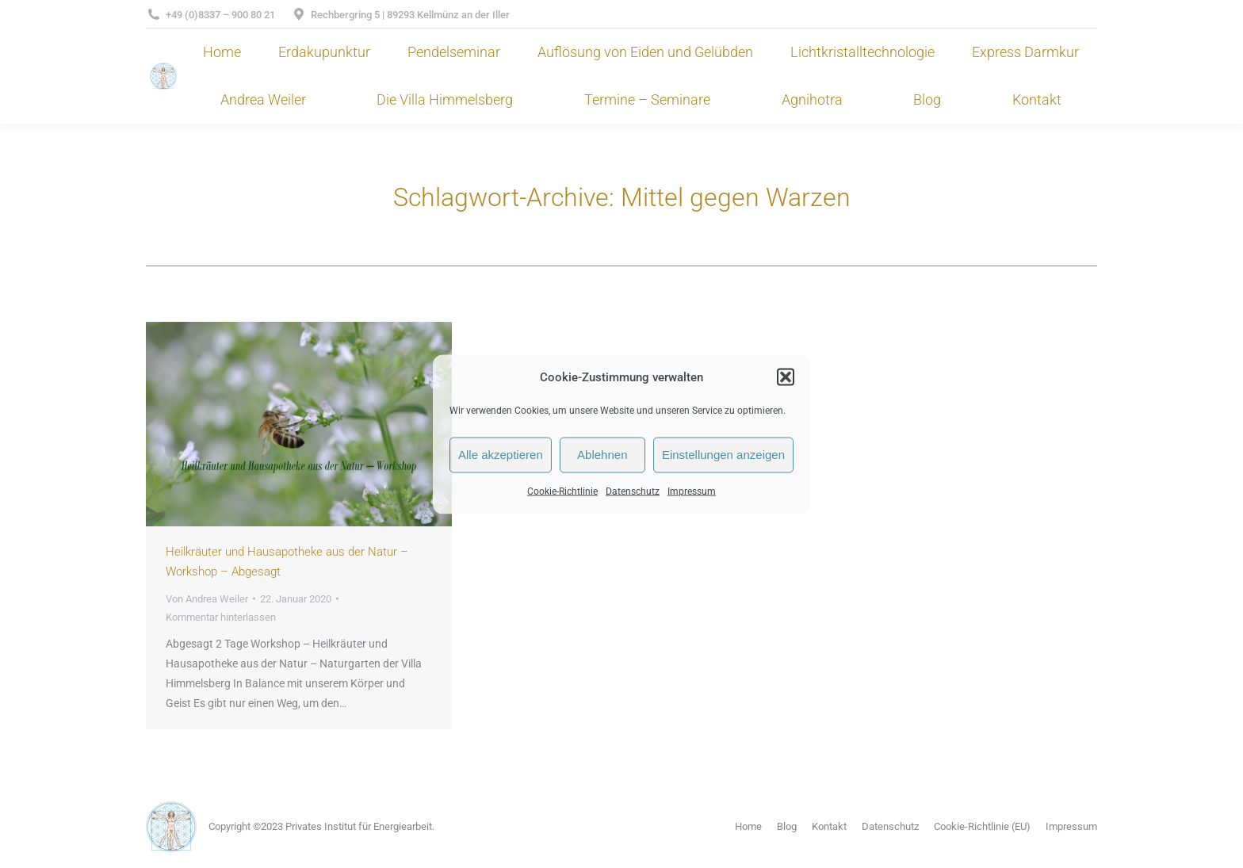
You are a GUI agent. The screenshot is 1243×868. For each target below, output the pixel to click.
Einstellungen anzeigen (723, 454)
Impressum (691, 490)
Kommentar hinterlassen (221, 617)
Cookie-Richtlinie (562, 490)
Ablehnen (602, 454)
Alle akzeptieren (500, 454)
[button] (786, 377)
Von (207, 599)
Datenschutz (633, 490)
